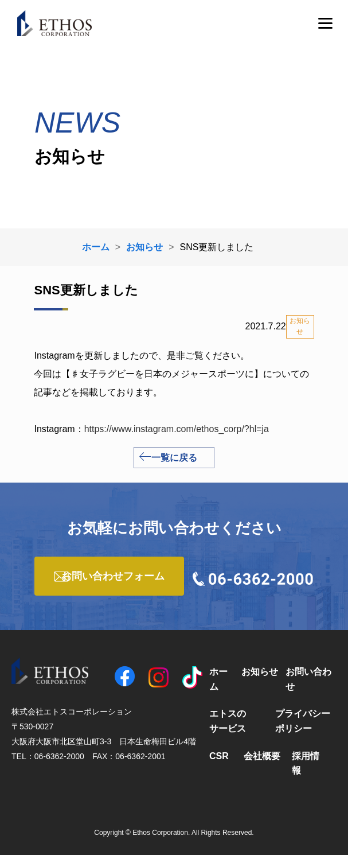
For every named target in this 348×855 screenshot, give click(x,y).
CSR (219, 756)
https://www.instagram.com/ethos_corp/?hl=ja (176, 429)
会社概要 (262, 756)
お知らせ (259, 672)
